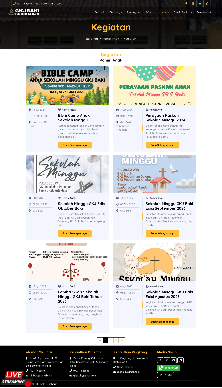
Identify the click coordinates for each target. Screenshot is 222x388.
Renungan (130, 11)
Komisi (160, 11)
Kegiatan (132, 39)
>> (122, 340)
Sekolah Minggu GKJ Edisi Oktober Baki (81, 206)
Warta (147, 11)
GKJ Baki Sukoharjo (46, 384)
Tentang (112, 11)
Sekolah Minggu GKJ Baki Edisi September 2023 (169, 206)
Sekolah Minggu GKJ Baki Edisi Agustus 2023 (169, 295)
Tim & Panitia (178, 11)
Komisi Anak (110, 39)
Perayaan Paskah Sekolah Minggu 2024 (166, 118)
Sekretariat (201, 11)
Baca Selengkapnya (75, 145)
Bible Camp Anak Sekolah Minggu (74, 118)
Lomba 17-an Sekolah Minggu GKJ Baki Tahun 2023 (80, 297)
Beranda (96, 11)
